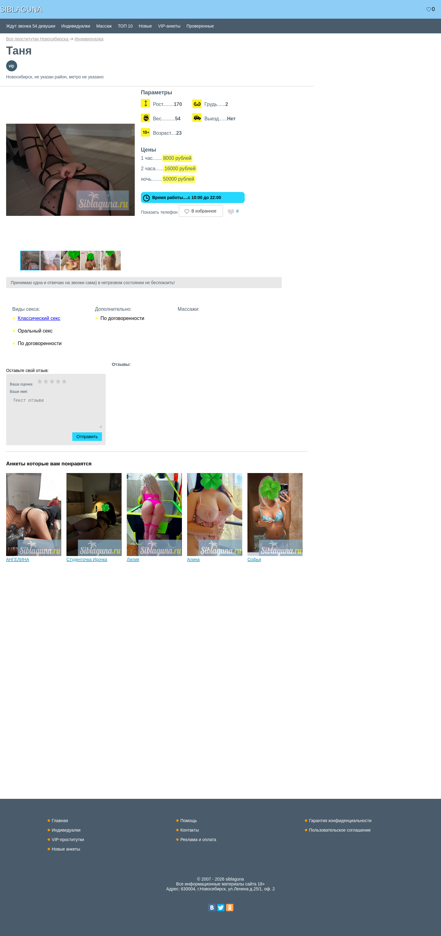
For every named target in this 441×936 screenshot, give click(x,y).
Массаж (104, 26)
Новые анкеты (66, 849)
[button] (129, 95)
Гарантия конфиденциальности (340, 820)
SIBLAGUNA (21, 9)
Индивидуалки (75, 26)
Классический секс (39, 318)
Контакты (189, 830)
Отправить (90, 436)
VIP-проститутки (68, 839)
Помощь (188, 820)
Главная (60, 820)
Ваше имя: (48, 391)
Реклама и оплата (198, 839)
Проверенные (200, 26)
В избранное (204, 211)
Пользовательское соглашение (340, 830)
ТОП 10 (125, 26)
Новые (145, 26)
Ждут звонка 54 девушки (30, 26)
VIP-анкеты (169, 26)
